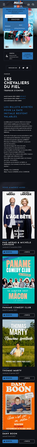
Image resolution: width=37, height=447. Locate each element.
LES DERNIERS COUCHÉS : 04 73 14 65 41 (27, 56)
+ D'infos (27, 252)
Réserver (9, 252)
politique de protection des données (15, 29)
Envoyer (15, 19)
